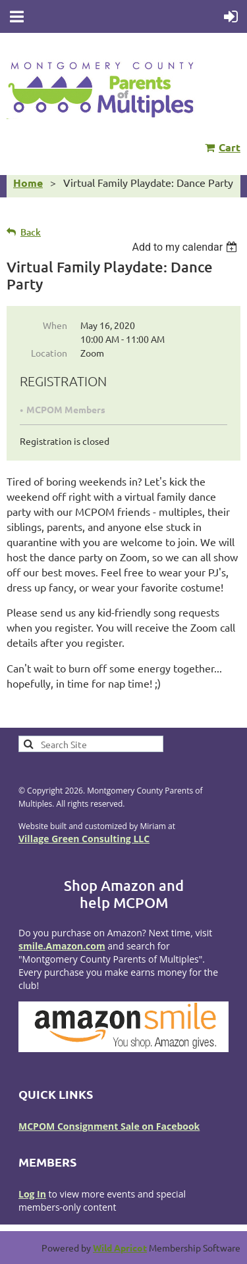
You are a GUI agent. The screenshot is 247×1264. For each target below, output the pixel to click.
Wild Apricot (120, 1247)
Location (49, 353)
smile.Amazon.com (61, 946)
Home (28, 183)
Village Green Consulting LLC (84, 838)
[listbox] (186, 247)
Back (30, 232)
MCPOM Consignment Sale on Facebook (109, 1126)
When (55, 325)
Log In (32, 1194)
